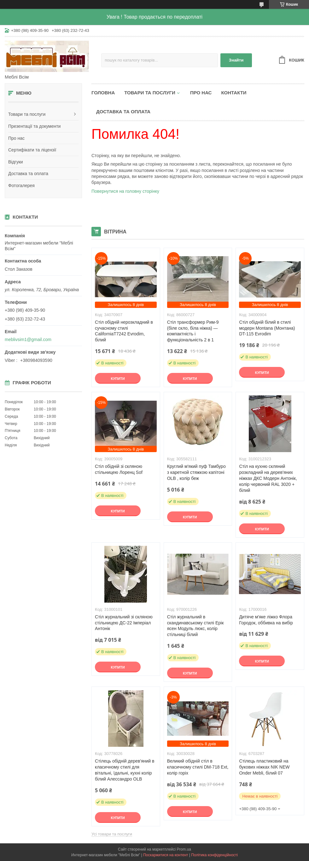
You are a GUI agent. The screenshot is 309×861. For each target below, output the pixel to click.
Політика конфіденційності (214, 855)
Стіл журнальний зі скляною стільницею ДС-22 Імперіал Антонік (124, 622)
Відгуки (15, 161)
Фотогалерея (21, 185)
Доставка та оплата (28, 173)
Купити (118, 378)
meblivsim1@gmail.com (28, 339)
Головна (103, 92)
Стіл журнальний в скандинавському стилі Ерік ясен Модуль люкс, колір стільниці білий (195, 625)
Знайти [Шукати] (236, 60)
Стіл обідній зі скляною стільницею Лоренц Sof (119, 469)
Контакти (233, 92)
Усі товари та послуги (111, 834)
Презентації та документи (34, 126)
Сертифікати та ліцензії (32, 149)
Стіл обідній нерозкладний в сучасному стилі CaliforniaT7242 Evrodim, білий (124, 331)
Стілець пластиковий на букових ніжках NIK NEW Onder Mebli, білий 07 (264, 766)
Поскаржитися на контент (165, 855)
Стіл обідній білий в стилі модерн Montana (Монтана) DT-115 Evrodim (267, 328)
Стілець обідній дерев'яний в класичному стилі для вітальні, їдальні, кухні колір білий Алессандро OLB (124, 769)
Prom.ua (184, 849)
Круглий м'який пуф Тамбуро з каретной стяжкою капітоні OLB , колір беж (196, 472)
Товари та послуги (26, 114)
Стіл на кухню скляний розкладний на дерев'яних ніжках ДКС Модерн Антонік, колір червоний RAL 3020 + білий (268, 478)
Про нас (16, 138)
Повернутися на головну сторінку (125, 191)
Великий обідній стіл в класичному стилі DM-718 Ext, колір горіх (198, 766)
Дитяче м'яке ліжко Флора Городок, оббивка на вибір (266, 619)
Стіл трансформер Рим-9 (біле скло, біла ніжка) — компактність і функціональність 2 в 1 (193, 331)
